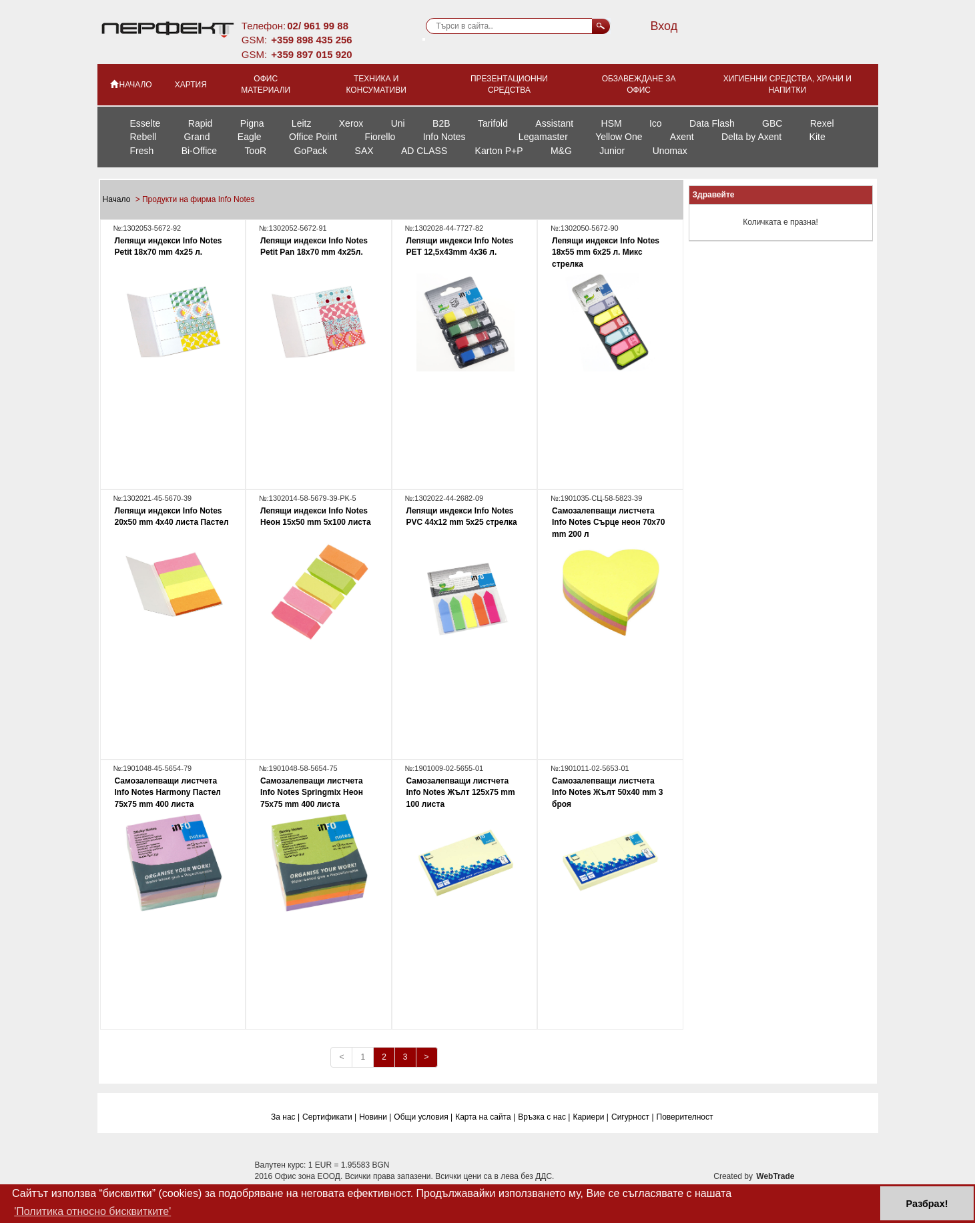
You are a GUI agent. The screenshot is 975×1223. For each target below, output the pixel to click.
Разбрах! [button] (927, 1203)
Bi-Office (199, 150)
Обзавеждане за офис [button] (639, 84)
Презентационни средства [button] (509, 84)
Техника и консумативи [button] (376, 84)
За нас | (285, 1117)
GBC (772, 123)
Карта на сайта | (485, 1117)
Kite (817, 136)
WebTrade (775, 1176)
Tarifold (493, 123)
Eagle (250, 136)
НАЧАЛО (130, 84)
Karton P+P (499, 150)
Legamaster (543, 136)
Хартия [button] (191, 84)
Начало (118, 199)
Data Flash (712, 123)
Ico (655, 123)
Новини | (375, 1117)
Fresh (142, 150)
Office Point (313, 136)
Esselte (145, 123)
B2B (441, 123)
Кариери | (591, 1117)
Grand (197, 136)
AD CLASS (424, 150)
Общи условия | (423, 1117)
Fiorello (379, 136)
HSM (611, 123)
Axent (682, 136)
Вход (663, 26)
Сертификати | (329, 1117)
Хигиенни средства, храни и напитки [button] (787, 84)
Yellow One (618, 136)
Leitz (302, 123)
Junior (612, 150)
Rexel (822, 123)
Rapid (200, 123)
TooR (255, 150)
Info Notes (444, 136)
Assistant (554, 123)
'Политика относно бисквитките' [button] (92, 1211)
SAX (364, 150)
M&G (561, 150)
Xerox (351, 123)
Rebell (143, 136)
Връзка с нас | (544, 1117)
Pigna (252, 123)
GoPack (310, 150)
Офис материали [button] (265, 84)
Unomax (670, 150)
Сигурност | (632, 1117)
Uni (398, 123)
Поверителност (685, 1117)
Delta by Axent (751, 136)
